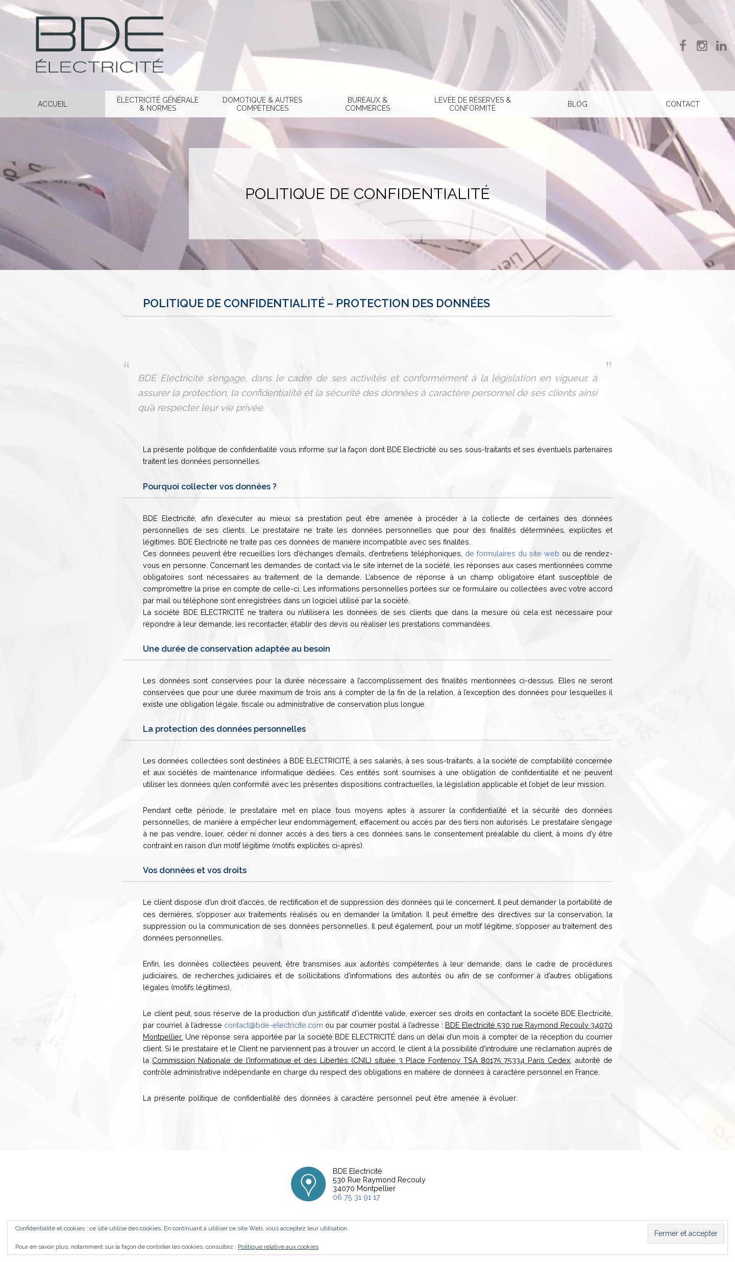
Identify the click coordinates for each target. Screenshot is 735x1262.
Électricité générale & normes (158, 104)
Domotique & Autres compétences (262, 104)
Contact (683, 104)
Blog (577, 104)
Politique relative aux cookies (278, 1246)
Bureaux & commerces (367, 104)
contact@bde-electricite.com (273, 1025)
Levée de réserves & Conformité (472, 104)
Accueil (52, 104)
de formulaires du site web (512, 553)
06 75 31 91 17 (356, 1197)
